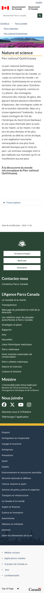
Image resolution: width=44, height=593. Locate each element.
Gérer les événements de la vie (17, 535)
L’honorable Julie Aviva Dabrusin (20, 387)
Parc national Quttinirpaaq (15, 33)
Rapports (7, 329)
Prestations (7, 455)
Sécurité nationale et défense (16, 478)
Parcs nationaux (11, 28)
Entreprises (7, 449)
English (39, 2)
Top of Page (10, 588)
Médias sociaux (12, 552)
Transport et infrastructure (15, 495)
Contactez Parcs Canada (15, 284)
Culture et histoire (11, 371)
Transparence (9, 304)
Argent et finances (11, 506)
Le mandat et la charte (14, 300)
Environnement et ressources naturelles (22, 472)
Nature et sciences (12, 366)
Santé (4, 461)
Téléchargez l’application (15, 416)
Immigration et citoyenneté (15, 438)
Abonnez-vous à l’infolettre (16, 411)
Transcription (13, 202)
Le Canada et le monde (13, 501)
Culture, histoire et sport (14, 484)
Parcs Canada (21, 23)
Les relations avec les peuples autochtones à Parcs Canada (18, 318)
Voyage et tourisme (11, 443)
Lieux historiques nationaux (17, 344)
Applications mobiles (14, 558)
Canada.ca (4, 23)
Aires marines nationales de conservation (17, 355)
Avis (4, 334)
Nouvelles (7, 339)
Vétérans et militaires (12, 524)
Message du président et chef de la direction (21, 311)
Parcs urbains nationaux (15, 361)
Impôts (5, 466)
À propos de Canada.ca (15, 564)
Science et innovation (12, 512)
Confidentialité (11, 575)
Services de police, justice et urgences (21, 489)
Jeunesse (6, 529)
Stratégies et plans (12, 324)
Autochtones (8, 518)
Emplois (6, 432)
